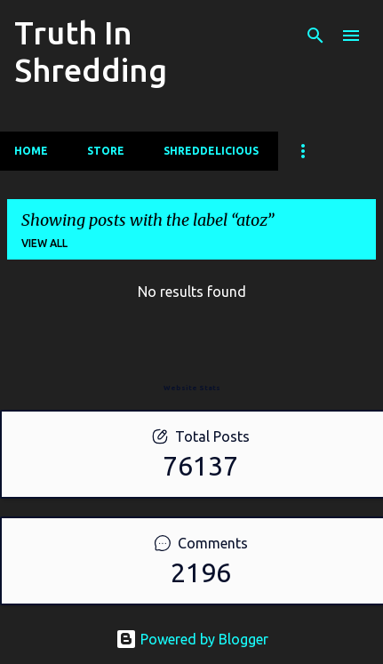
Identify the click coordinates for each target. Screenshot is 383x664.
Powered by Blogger (192, 639)
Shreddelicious (211, 150)
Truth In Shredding (90, 51)
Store (105, 150)
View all (44, 243)
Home (31, 150)
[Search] (315, 35)
